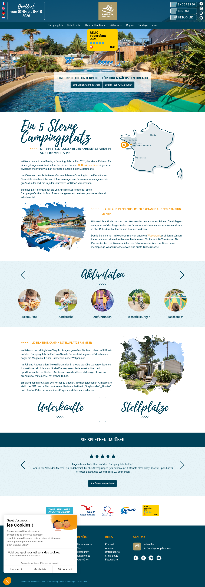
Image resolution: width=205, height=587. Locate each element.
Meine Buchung (183, 17)
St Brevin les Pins (88, 165)
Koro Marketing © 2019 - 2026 (73, 581)
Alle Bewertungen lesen (102, 483)
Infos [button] (154, 25)
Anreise (109, 548)
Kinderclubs (83, 555)
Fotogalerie (111, 559)
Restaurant (83, 551)
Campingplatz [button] (56, 25)
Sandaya (143, 25)
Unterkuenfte (112, 551)
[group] (29, 304)
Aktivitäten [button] (116, 25)
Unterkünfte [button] (74, 25)
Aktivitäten (83, 559)
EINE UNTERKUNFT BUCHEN (86, 84)
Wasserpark (154, 235)
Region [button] (130, 25)
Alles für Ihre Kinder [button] (95, 25)
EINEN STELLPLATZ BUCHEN (118, 84)
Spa (79, 548)
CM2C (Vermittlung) (49, 581)
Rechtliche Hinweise (30, 581)
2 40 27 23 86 (183, 4)
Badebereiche (84, 544)
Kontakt (183, 11)
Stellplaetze (111, 555)
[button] (23, 275)
